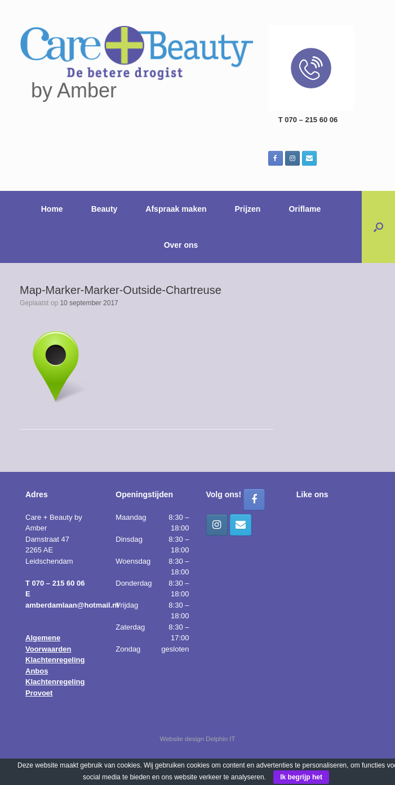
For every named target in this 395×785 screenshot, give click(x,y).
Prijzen (248, 208)
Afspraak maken (175, 208)
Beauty (104, 208)
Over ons (181, 244)
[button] (378, 227)
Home (52, 208)
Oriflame (305, 208)
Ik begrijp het (301, 777)
